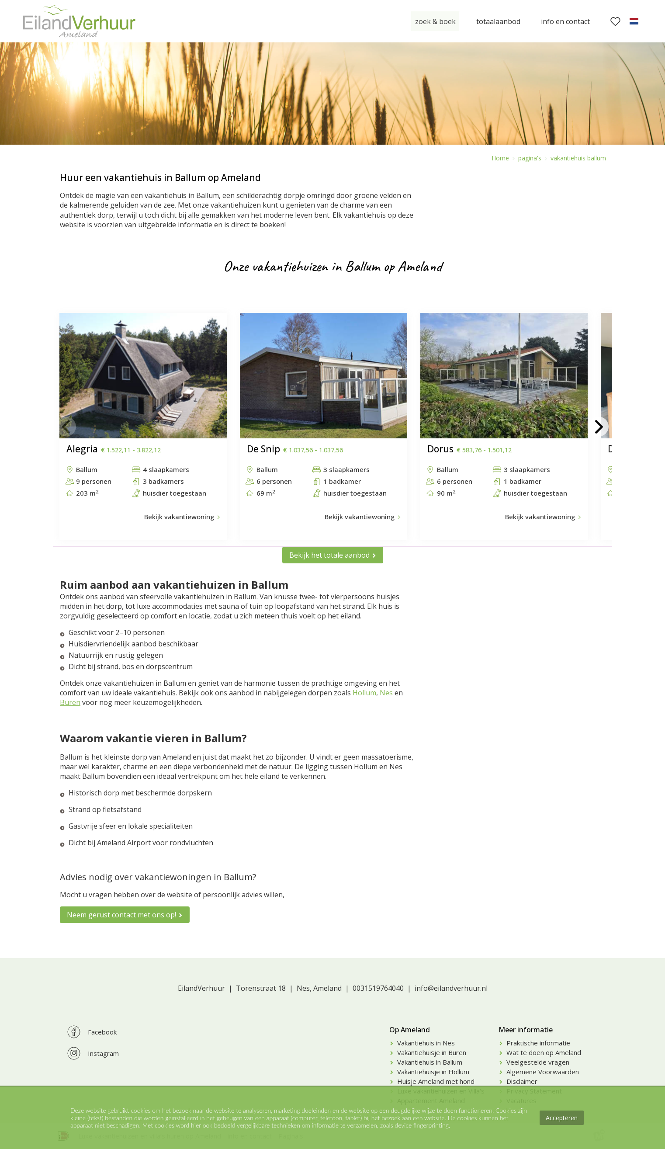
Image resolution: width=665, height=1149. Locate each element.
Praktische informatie (538, 1042)
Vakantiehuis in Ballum (429, 1062)
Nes (386, 693)
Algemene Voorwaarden (542, 1071)
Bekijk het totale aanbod (329, 555)
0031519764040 (378, 988)
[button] (66, 426)
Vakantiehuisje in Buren (431, 1052)
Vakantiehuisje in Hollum (433, 1071)
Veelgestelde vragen (537, 1062)
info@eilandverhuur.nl (451, 988)
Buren (70, 702)
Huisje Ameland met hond (436, 1081)
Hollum (364, 693)
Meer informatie (526, 1029)
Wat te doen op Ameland (543, 1052)
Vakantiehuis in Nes (426, 1042)
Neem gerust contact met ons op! (121, 915)
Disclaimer (521, 1081)
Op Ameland (409, 1029)
